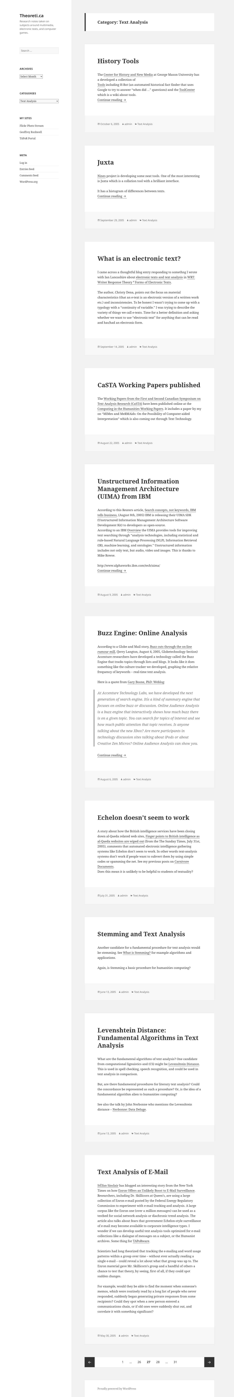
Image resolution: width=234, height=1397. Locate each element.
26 (140, 1360)
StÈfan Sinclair (108, 1185)
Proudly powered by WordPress (117, 1388)
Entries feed (27, 169)
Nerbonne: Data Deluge (129, 1109)
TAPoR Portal (28, 138)
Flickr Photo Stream (32, 125)
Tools (101, 85)
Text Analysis (145, 124)
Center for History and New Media (128, 75)
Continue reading (112, 100)
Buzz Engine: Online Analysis (142, 633)
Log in (23, 163)
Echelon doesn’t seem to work (143, 817)
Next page (209, 1362)
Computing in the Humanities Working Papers (130, 409)
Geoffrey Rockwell (31, 132)
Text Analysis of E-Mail (133, 1171)
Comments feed (29, 175)
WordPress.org (29, 181)
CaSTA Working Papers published (149, 385)
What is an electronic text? (139, 258)
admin (128, 124)
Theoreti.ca (32, 15)
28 (159, 1360)
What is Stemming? (137, 953)
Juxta (106, 162)
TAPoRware (141, 1241)
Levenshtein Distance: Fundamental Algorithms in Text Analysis (148, 1037)
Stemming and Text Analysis (141, 934)
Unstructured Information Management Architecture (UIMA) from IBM (138, 488)
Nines (102, 176)
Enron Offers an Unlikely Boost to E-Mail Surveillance (156, 1190)
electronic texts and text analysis (159, 277)
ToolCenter (187, 90)
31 (176, 1360)
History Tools (118, 61)
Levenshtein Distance (183, 1064)
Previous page (90, 1362)
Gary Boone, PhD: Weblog (146, 682)
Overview (134, 530)
